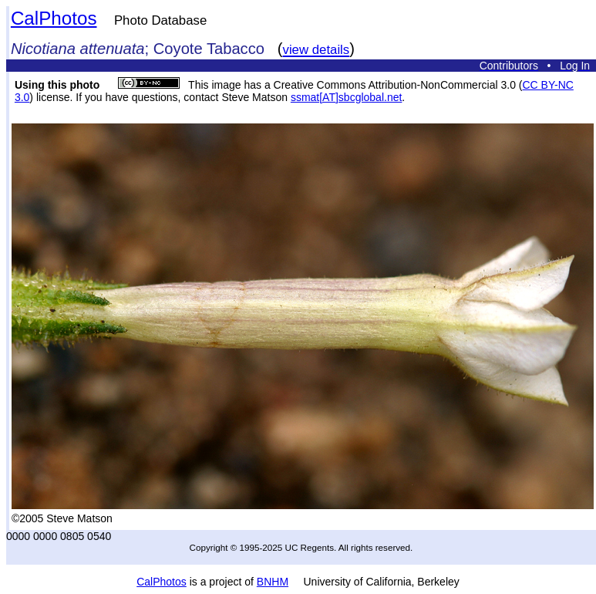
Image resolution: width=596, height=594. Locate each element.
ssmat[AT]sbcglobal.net (346, 97)
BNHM (272, 581)
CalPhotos (54, 18)
